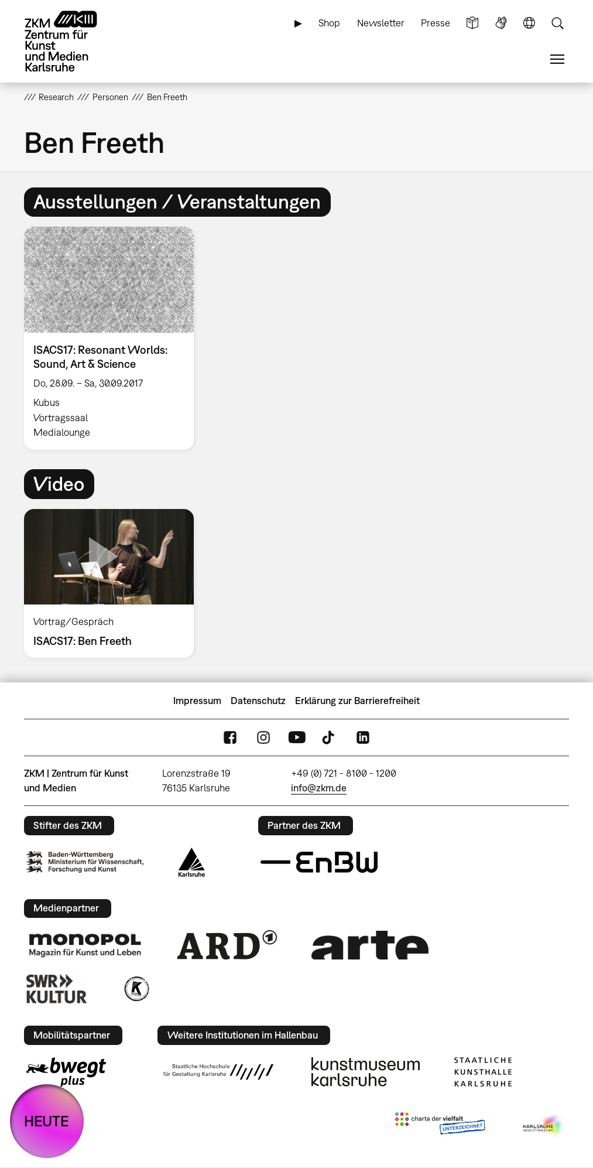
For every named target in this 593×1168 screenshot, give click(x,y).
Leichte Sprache (472, 23)
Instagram (263, 738)
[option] (114, 338)
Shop (329, 23)
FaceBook (230, 738)
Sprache (529, 23)
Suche (557, 23)
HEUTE (46, 1120)
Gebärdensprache (501, 23)
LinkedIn (363, 738)
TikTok (329, 738)
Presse (435, 23)
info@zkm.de (319, 788)
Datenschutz (258, 700)
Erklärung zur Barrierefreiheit (357, 700)
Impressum (197, 700)
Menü (557, 59)
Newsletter (381, 23)
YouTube (297, 738)
